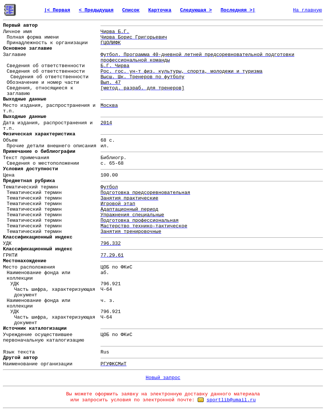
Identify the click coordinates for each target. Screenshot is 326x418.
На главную (307, 10)
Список (131, 10)
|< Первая (57, 10)
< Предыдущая (96, 10)
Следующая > (196, 10)
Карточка (159, 10)
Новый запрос (163, 378)
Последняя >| (238, 10)
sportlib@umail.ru (231, 400)
